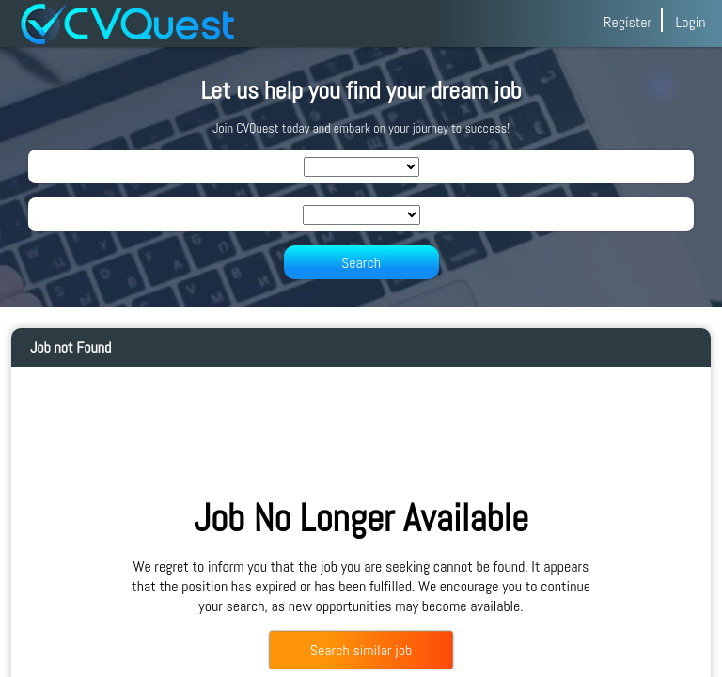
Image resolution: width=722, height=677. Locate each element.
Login (690, 22)
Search (361, 263)
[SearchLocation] (361, 215)
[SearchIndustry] (361, 167)
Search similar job (361, 650)
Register (627, 22)
